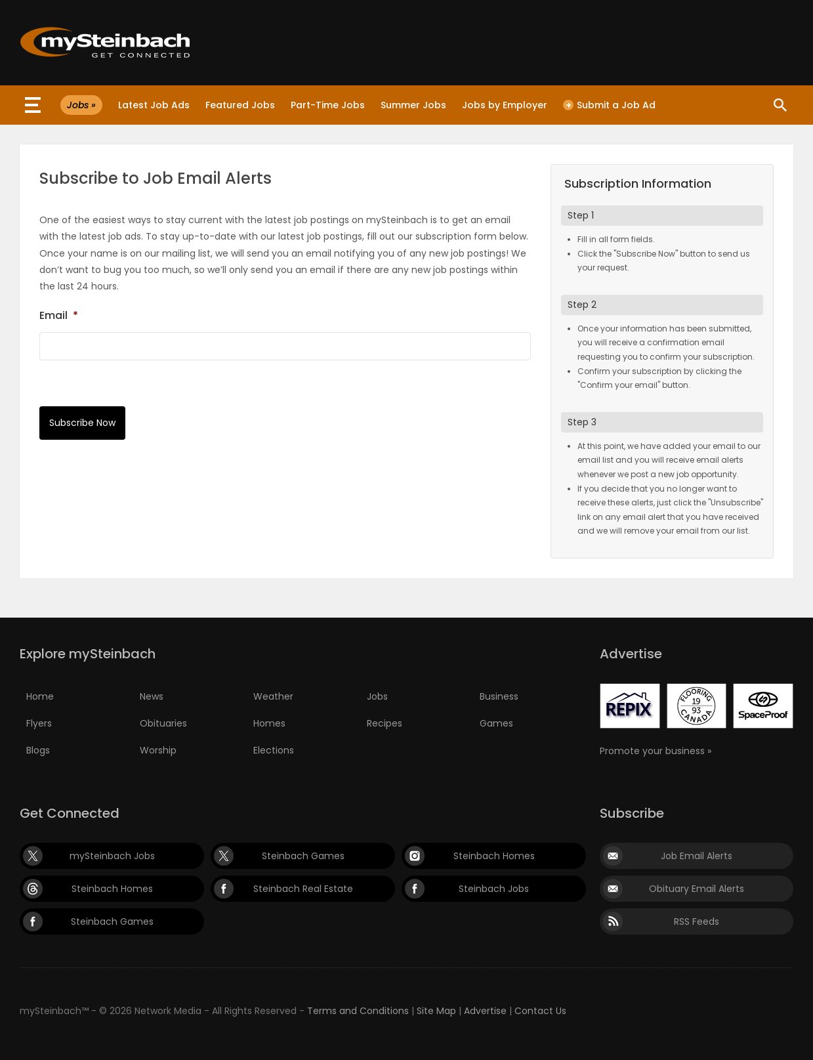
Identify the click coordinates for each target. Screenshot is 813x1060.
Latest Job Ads (154, 105)
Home (40, 696)
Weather (273, 696)
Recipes (384, 723)
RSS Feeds (696, 921)
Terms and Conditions (358, 1010)
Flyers (39, 723)
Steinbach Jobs (494, 888)
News (151, 696)
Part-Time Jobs (328, 105)
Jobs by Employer (504, 105)
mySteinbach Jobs (112, 855)
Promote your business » (655, 750)
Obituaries (163, 723)
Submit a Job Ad (609, 105)
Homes (269, 723)
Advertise (485, 1010)
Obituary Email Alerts (696, 888)
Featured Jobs (240, 105)
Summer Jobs (413, 105)
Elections (273, 750)
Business (499, 696)
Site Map (436, 1010)
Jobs (377, 696)
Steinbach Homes (494, 855)
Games (496, 723)
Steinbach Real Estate (303, 888)
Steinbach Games (303, 855)
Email (58, 315)
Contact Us (540, 1010)
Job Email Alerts (696, 855)
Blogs (38, 750)
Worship (158, 750)
